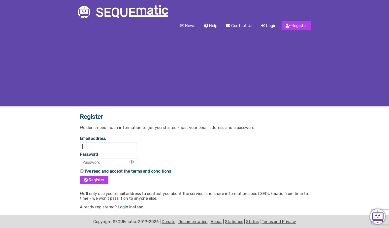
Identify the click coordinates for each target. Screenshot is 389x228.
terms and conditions (151, 171)
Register (296, 25)
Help (210, 25)
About (216, 221)
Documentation (193, 221)
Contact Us (239, 25)
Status (252, 221)
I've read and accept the (125, 171)
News (187, 25)
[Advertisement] (194, 69)
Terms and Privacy (279, 221)
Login (269, 25)
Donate (168, 221)
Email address (93, 138)
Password (89, 154)
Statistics (234, 221)
